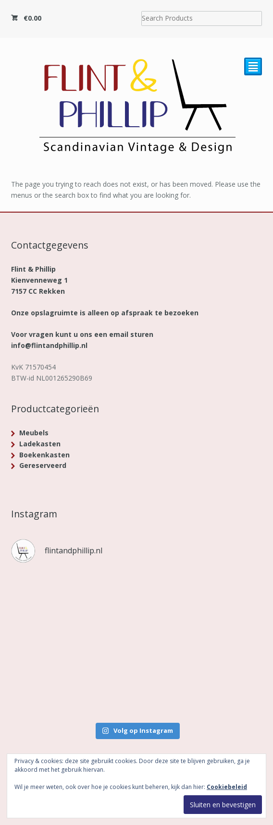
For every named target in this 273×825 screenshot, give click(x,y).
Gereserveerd (42, 465)
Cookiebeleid (227, 787)
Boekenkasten (44, 454)
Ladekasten (40, 443)
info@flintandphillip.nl (49, 345)
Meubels (34, 432)
